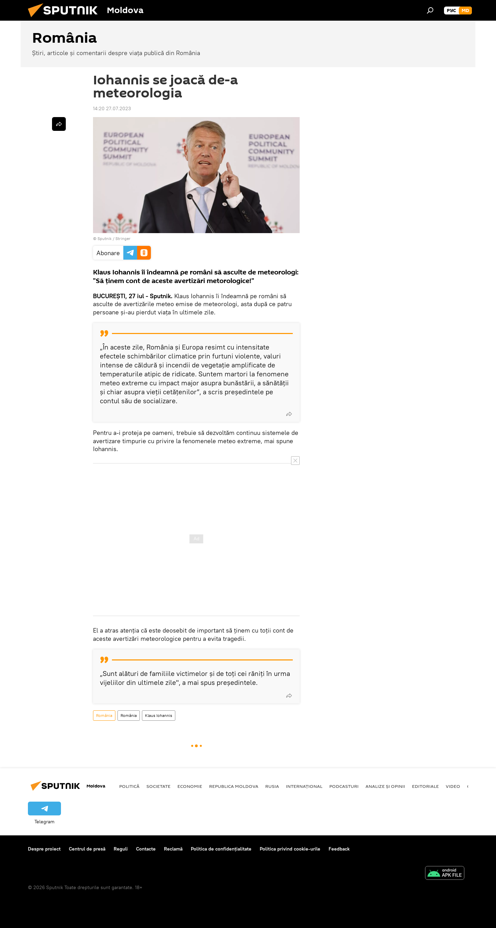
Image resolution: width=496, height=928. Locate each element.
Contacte (146, 849)
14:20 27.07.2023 (112, 108)
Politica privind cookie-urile (290, 849)
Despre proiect (44, 849)
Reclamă (173, 849)
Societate (158, 786)
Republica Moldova (233, 786)
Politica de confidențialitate (221, 849)
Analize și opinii (385, 786)
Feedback (339, 849)
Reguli (121, 849)
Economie (189, 786)
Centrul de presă (87, 849)
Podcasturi (344, 786)
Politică (129, 786)
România (104, 715)
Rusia (272, 786)
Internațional (304, 786)
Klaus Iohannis (158, 715)
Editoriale (425, 786)
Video (453, 786)
